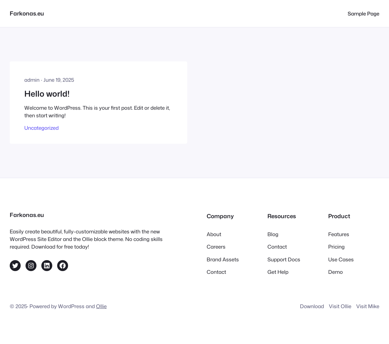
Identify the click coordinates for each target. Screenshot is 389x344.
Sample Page (363, 13)
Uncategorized (41, 127)
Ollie (101, 306)
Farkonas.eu (27, 13)
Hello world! (47, 93)
